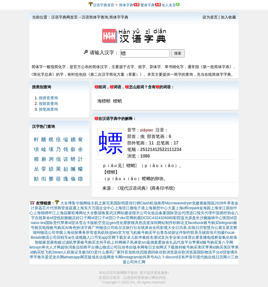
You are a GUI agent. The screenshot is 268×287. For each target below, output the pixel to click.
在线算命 (144, 227)
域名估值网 (101, 257)
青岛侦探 (167, 232)
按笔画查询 (48, 109)
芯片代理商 (51, 208)
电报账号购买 (53, 227)
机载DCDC (142, 218)
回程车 (62, 237)
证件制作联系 (186, 232)
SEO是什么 (95, 252)
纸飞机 (46, 252)
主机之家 (98, 203)
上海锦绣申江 (44, 213)
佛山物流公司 (106, 247)
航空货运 (101, 222)
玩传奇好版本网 (131, 247)
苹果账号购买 (84, 242)
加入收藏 (228, 17)
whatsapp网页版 (78, 257)
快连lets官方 (115, 232)
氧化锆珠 (229, 237)
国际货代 (53, 222)
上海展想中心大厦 (160, 208)
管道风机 (97, 232)
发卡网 (116, 257)
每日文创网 (153, 247)
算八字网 (225, 242)
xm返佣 (147, 242)
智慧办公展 (212, 227)
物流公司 (49, 237)
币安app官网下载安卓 (112, 237)
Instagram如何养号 (138, 257)
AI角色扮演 (74, 227)
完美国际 (113, 203)
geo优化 (116, 222)
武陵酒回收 (149, 252)
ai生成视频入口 (81, 237)
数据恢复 (101, 213)
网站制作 (165, 222)
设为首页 (210, 17)
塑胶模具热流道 (136, 222)
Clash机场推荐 (152, 203)
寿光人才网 (51, 247)
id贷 (53, 218)
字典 (88, 227)
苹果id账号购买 (205, 242)
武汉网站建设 (120, 213)
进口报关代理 (200, 213)
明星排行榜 (130, 203)
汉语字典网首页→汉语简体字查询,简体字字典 (89, 17)
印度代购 (200, 257)
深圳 (154, 222)
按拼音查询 (48, 98)
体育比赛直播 (195, 237)
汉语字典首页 (103, 5)
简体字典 (126, 5)
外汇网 (139, 262)
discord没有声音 (179, 257)
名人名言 (169, 5)
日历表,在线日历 (189, 227)
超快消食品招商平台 (78, 247)
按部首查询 (48, 103)
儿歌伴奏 (138, 237)
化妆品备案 (156, 213)
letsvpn (35, 247)
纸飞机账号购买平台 (143, 232)
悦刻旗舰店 (66, 218)
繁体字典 (148, 5)
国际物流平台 (208, 252)
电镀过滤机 (63, 242)
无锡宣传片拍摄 (211, 232)
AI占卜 (159, 257)
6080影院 (173, 218)
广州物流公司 (103, 227)
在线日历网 (217, 257)
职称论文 (180, 222)
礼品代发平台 (180, 242)
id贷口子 (98, 218)
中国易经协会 (223, 213)
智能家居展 (44, 242)
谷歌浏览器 (168, 252)
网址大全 (86, 213)
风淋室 (135, 242)
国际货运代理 (177, 213)
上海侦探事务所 (76, 232)
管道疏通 (68, 208)
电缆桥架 (214, 237)
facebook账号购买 (203, 222)
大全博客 (68, 203)
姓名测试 (153, 237)
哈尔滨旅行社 (125, 227)
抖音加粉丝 (130, 252)
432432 (158, 218)
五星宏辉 (229, 227)
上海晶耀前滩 (67, 213)
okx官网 (126, 218)
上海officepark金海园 (193, 208)
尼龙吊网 (56, 257)
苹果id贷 (68, 222)
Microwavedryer (178, 203)
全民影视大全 (163, 227)
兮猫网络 (83, 203)
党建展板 (199, 203)
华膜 (59, 232)
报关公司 (139, 213)
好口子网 (83, 218)
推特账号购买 (186, 247)
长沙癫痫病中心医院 (213, 218)
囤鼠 (211, 203)
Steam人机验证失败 (69, 252)
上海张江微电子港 (129, 208)
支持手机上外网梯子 (113, 242)
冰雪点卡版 (84, 222)
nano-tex (38, 222)
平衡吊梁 (41, 257)
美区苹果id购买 (210, 247)
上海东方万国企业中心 (95, 208)
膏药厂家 (113, 252)
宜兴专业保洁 (172, 237)
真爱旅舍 (161, 242)
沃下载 (169, 247)
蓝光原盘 (188, 218)
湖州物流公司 (44, 232)
